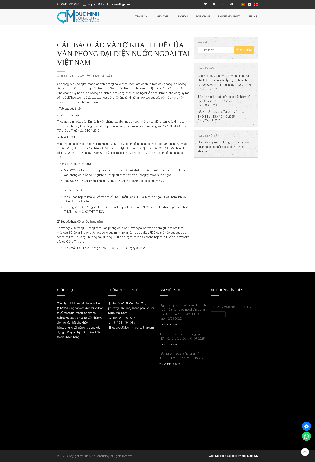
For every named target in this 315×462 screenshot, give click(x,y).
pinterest (231, 4)
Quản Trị (110, 75)
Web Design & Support (223, 455)
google (214, 4)
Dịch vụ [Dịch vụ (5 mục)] (248, 307)
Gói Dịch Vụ (203, 16)
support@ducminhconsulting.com (109, 4)
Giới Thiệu (163, 16)
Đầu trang (305, 452)
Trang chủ (142, 16)
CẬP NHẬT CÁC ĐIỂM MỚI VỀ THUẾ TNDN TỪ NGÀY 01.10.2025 (182, 356)
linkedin (223, 4)
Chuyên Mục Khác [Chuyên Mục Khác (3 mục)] (225, 307)
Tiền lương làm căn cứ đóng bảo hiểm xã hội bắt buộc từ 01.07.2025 (182, 336)
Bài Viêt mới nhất (229, 16)
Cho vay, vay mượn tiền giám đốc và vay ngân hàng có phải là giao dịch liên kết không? (223, 146)
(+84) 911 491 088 (123, 317)
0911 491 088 (70, 4)
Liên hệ (252, 16)
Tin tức (95, 75)
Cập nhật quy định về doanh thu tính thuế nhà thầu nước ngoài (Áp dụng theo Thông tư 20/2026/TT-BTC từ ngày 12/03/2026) (225, 80)
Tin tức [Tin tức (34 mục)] (218, 314)
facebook (197, 4)
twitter (205, 4)
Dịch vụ (183, 16)
